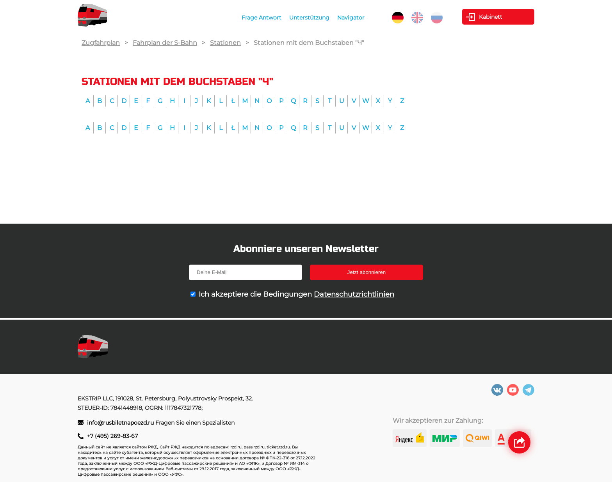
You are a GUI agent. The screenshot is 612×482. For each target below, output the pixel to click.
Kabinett (490, 16)
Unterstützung (309, 17)
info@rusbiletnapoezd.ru (121, 422)
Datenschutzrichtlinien (354, 294)
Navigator (351, 17)
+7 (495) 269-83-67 (112, 435)
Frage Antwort (261, 17)
